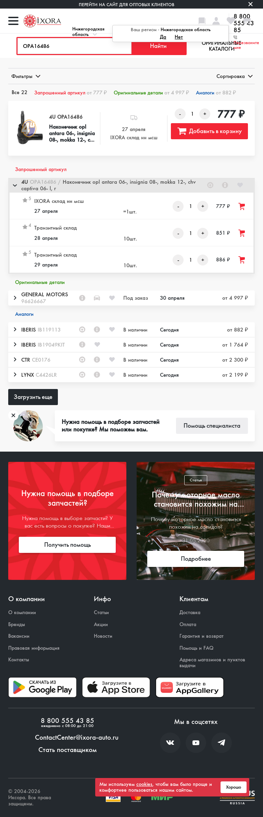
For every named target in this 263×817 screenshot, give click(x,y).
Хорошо (233, 787)
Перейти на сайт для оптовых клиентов (126, 5)
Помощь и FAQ (196, 648)
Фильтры (25, 76)
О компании (22, 612)
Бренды (16, 624)
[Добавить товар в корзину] (242, 206)
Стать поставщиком (67, 750)
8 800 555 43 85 (67, 721)
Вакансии (18, 636)
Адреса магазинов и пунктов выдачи (212, 662)
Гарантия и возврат (201, 636)
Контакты (18, 660)
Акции (101, 624)
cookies (144, 784)
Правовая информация (34, 648)
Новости (103, 636)
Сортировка (234, 76)
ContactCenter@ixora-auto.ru (76, 737)
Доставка (189, 612)
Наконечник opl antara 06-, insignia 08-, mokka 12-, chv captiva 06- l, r (72, 133)
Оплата (187, 624)
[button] (131, 185)
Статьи (101, 612)
